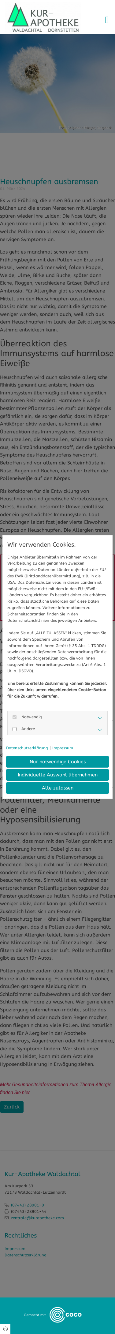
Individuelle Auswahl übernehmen (58, 775)
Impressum (62, 748)
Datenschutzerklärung (27, 748)
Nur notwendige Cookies (58, 762)
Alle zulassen (57, 788)
